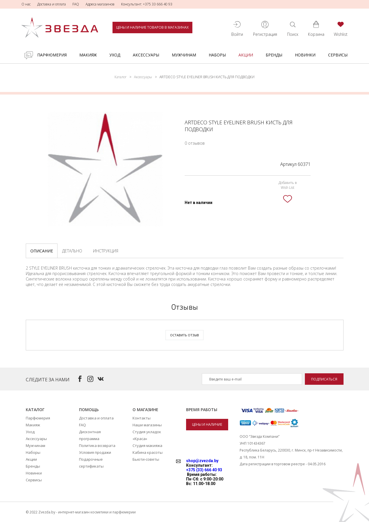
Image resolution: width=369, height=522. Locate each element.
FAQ (75, 4)
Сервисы (338, 55)
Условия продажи (95, 452)
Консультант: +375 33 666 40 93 (146, 4)
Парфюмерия (52, 55)
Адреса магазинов (100, 4)
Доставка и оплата (51, 4)
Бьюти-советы (146, 459)
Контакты (142, 418)
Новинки (305, 55)
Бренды (274, 55)
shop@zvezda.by (202, 460)
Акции (245, 55)
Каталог (121, 76)
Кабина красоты (148, 452)
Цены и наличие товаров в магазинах (152, 27)
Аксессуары (146, 55)
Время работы (201, 409)
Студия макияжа (147, 445)
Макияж (88, 55)
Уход (114, 55)
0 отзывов (195, 143)
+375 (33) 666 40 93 (204, 470)
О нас (26, 4)
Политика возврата (97, 445)
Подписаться (324, 379)
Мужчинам (184, 55)
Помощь (89, 409)
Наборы (217, 55)
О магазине (145, 409)
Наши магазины (147, 424)
